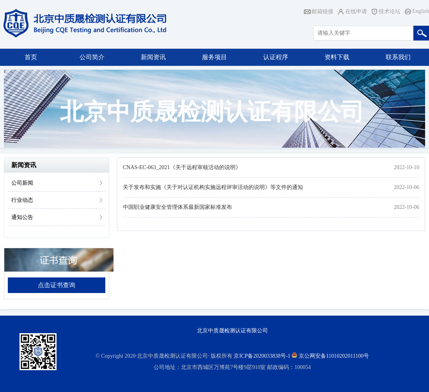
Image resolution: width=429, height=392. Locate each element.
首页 (31, 57)
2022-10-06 (406, 187)
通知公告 (22, 217)
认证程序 (275, 57)
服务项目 (214, 57)
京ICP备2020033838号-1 (262, 356)
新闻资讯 (153, 57)
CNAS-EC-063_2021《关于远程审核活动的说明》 (182, 167)
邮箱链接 (322, 11)
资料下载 (336, 57)
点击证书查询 (56, 285)
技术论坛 (390, 11)
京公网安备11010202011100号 (334, 356)
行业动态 (22, 200)
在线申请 (356, 11)
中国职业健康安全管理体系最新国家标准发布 (177, 207)
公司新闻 (22, 183)
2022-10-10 (406, 167)
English (420, 11)
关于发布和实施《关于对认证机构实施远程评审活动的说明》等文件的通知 (213, 187)
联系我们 (398, 57)
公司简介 (92, 57)
